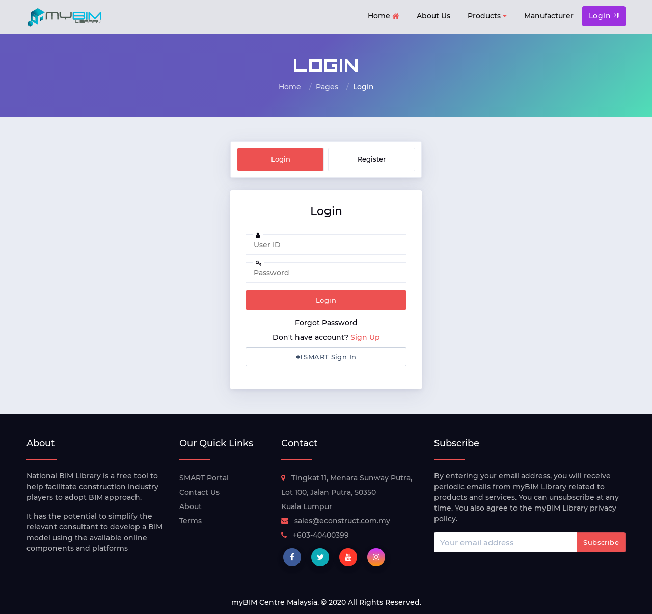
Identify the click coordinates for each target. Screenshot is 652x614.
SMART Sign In (326, 357)
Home (383, 16)
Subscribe (601, 542)
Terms (190, 520)
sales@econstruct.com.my (335, 520)
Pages (327, 86)
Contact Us (199, 492)
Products (487, 16)
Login (604, 15)
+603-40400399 (315, 535)
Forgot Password (326, 322)
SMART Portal (204, 478)
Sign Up (365, 337)
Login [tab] (280, 159)
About (190, 506)
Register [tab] (372, 159)
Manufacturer (549, 15)
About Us (433, 15)
